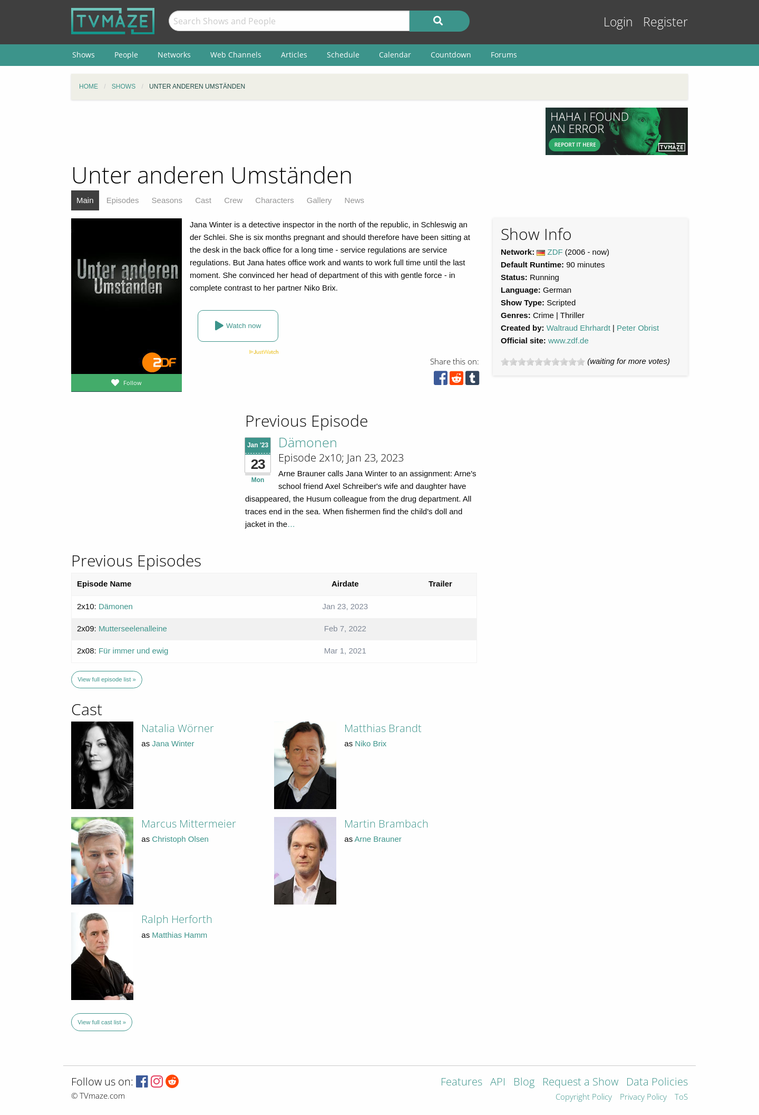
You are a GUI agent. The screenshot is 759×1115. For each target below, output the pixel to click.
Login (618, 22)
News (355, 200)
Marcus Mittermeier (188, 823)
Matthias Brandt (383, 728)
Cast (203, 200)
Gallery (319, 200)
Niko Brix (370, 743)
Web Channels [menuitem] (235, 55)
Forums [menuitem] (504, 55)
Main (85, 200)
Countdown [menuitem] (451, 55)
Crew (233, 200)
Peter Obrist (638, 327)
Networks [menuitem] (174, 55)
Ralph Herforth (176, 919)
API (497, 1082)
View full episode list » (106, 679)
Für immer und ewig (134, 650)
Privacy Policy (643, 1097)
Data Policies (657, 1082)
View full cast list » (101, 1022)
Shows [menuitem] (83, 55)
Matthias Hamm (179, 934)
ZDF (555, 251)
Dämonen (307, 442)
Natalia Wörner (177, 728)
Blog (523, 1082)
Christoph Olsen (180, 838)
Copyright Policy (584, 1097)
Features (461, 1082)
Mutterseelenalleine (133, 628)
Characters (274, 200)
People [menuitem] (126, 55)
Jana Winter (173, 743)
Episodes (122, 200)
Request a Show (580, 1082)
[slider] (543, 362)
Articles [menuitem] (294, 55)
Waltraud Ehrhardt (578, 327)
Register (665, 22)
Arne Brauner (378, 838)
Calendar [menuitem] (395, 55)
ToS (681, 1097)
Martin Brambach (386, 823)
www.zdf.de (568, 340)
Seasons (167, 200)
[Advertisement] (300, 131)
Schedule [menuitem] (343, 55)
